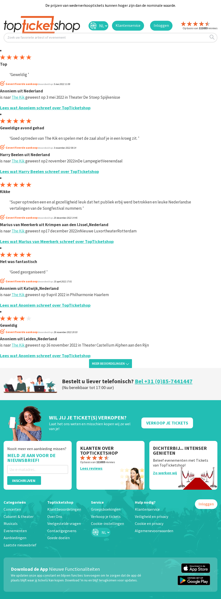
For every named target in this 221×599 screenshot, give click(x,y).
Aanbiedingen (15, 537)
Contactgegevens (61, 530)
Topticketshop (60, 502)
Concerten (12, 509)
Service (97, 502)
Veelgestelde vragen (64, 523)
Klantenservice (147, 509)
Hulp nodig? (145, 502)
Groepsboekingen (105, 509)
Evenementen (15, 530)
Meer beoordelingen (110, 363)
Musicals (11, 523)
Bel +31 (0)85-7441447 (164, 381)
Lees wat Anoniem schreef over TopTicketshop (45, 108)
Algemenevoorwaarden (154, 530)
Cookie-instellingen (107, 523)
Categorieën (15, 502)
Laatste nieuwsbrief (20, 545)
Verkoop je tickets (106, 516)
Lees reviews (91, 468)
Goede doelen (58, 537)
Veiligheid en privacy (151, 516)
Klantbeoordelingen (64, 509)
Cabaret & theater (19, 516)
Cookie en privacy (149, 523)
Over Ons (54, 516)
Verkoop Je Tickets (167, 423)
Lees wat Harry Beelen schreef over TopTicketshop (49, 171)
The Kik (18, 97)
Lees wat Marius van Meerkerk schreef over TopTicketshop (57, 241)
